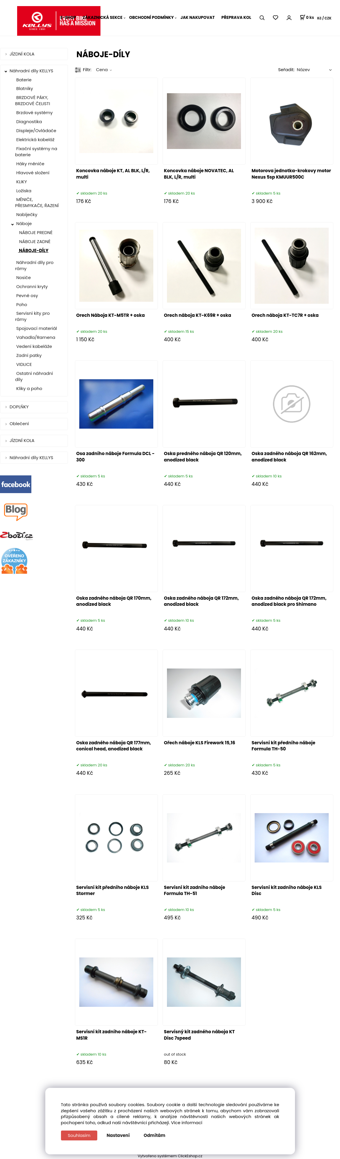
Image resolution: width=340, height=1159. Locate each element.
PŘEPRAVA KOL (236, 17)
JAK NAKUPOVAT (197, 17)
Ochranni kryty (31, 286)
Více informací (186, 1123)
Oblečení (20, 424)
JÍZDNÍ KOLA (23, 54)
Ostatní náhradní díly (34, 376)
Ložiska (23, 191)
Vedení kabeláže (33, 346)
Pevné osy (26, 295)
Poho (21, 304)
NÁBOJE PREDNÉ (35, 232)
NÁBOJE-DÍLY (33, 250)
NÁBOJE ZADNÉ (34, 241)
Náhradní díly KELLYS (32, 71)
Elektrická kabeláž (35, 139)
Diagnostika (28, 121)
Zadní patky (28, 355)
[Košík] (307, 18)
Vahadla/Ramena (35, 337)
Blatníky (24, 88)
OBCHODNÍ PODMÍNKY (151, 17)
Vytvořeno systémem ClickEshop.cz (170, 1155)
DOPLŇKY (20, 407)
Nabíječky (26, 214)
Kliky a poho (28, 388)
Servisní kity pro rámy (32, 316)
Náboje (24, 223)
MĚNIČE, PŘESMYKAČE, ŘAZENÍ (37, 202)
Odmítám (154, 1135)
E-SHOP (68, 17)
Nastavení (118, 1135)
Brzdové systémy (34, 112)
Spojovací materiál (36, 328)
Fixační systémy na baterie (36, 151)
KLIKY (21, 182)
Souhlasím (79, 1135)
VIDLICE (23, 364)
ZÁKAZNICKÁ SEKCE (103, 17)
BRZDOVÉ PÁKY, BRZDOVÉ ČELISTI (32, 100)
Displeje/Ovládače (35, 130)
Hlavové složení (32, 173)
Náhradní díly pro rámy (34, 265)
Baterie (23, 80)
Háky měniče (29, 164)
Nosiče (23, 277)
